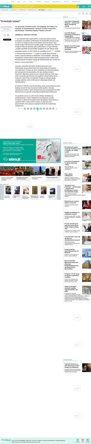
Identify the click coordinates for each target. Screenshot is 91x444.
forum (12, 1)
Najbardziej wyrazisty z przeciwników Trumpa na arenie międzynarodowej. (72, 243)
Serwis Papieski (24, 6)
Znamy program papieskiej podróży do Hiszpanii (72, 251)
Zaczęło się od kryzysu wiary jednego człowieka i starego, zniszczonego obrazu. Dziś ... (71, 280)
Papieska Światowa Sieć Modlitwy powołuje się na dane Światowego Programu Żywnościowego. (73, 371)
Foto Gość (34, 440)
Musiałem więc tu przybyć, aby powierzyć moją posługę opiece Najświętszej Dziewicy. (72, 155)
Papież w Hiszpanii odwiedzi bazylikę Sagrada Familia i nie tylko (71, 289)
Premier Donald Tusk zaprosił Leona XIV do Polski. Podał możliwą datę (71, 226)
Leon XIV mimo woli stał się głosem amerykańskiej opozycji (72, 238)
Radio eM (47, 1)
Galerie (2, 165)
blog (19, 1)
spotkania (38, 1)
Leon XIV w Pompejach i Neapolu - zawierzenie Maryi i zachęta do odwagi (72, 23)
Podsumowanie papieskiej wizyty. (72, 28)
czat (24, 1)
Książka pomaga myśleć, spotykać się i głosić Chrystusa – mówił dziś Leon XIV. (73, 217)
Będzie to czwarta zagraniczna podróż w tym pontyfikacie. (71, 255)
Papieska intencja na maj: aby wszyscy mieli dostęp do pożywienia (72, 365)
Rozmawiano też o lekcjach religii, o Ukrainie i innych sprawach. (72, 231)
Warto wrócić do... (4, 184)
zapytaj (31, 1)
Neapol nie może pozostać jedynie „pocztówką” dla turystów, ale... (72, 40)
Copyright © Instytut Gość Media (18, 442)
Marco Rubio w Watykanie (69, 174)
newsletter (77, 439)
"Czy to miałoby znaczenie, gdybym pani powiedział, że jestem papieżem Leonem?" (75, 195)
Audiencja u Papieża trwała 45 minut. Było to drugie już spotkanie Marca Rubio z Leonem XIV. (73, 179)
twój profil (83, 6)
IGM (16, 440)
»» (38, 111)
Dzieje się (65, 17)
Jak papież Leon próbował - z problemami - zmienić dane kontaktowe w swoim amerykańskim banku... (73, 188)
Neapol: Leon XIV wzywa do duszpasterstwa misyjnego (72, 47)
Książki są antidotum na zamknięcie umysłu (72, 213)
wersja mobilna (76, 1)
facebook (87, 14)
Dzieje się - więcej (67, 142)
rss (83, 14)
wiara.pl (6, 6)
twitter (90, 14)
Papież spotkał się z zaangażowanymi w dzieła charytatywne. (71, 168)
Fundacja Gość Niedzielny (49, 440)
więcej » (13, 179)
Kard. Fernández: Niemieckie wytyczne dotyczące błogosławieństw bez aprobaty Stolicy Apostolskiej (71, 265)
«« (19, 109)
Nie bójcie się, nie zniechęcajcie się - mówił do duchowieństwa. (73, 52)
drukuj (8, 35)
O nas (12, 440)
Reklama (40, 440)
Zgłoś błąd (88, 439)
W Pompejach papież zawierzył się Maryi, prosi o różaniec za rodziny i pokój (73, 149)
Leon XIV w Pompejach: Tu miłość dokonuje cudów (72, 163)
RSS (83, 439)
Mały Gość (66, 1)
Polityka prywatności (60, 440)
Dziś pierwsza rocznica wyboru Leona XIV (72, 202)
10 (53, 109)
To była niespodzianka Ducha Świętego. (71, 205)
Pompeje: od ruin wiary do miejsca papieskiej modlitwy (72, 275)
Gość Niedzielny (56, 1)
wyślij (5, 35)
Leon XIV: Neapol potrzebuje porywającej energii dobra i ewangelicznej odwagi (72, 35)
